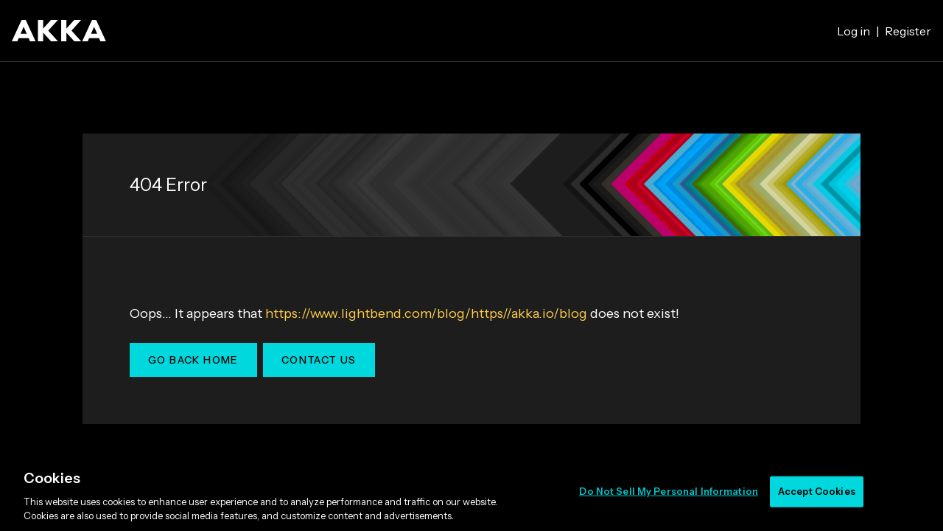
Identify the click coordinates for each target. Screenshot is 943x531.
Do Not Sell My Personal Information (668, 491)
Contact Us (319, 360)
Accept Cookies (816, 491)
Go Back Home (193, 360)
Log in (853, 31)
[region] (471, 492)
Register (908, 31)
